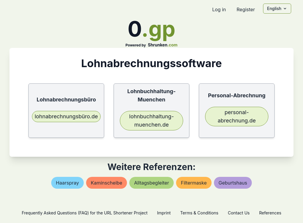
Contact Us (239, 212)
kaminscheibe (106, 183)
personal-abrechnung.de (237, 116)
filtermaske (194, 183)
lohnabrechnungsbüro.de (66, 116)
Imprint (164, 212)
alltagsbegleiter (151, 183)
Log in (219, 9)
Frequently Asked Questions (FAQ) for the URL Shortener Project (84, 212)
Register (245, 9)
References (270, 212)
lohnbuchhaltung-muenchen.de (151, 120)
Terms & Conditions (199, 212)
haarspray (67, 183)
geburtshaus (233, 183)
